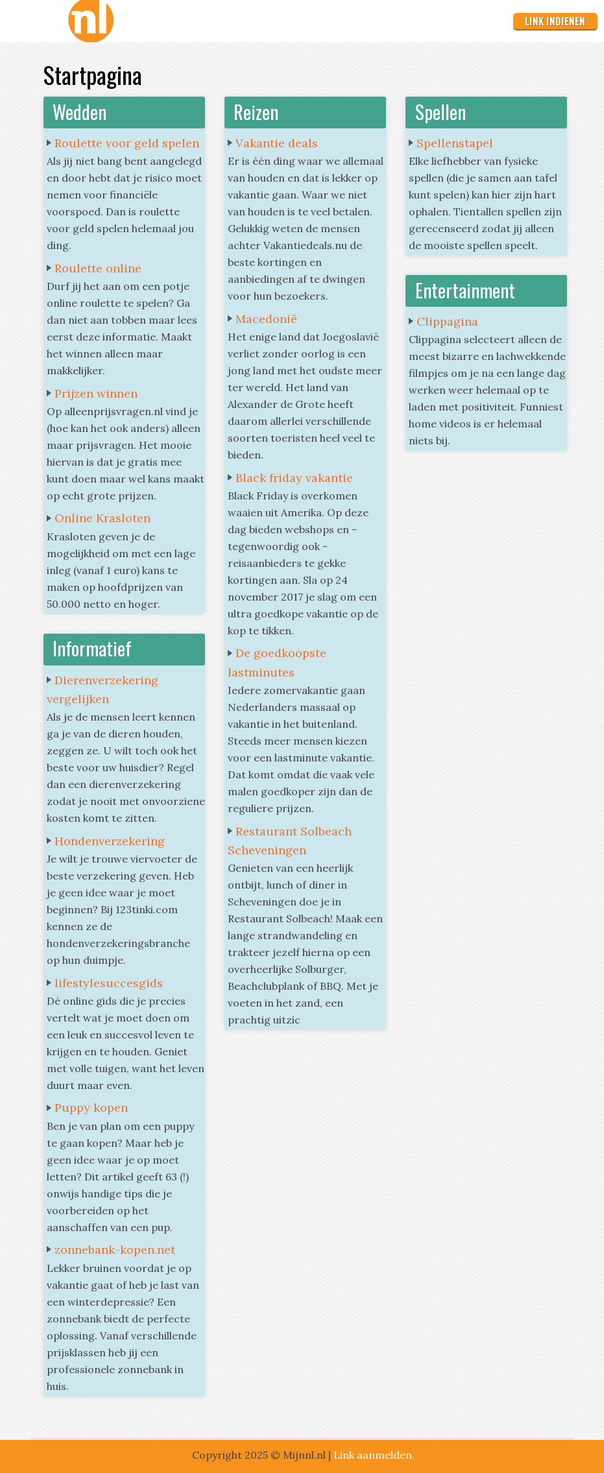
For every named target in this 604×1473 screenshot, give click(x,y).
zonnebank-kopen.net (114, 1249)
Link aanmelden (372, 1454)
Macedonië (266, 318)
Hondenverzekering (109, 840)
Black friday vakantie (294, 477)
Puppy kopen (91, 1107)
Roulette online (97, 268)
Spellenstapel (455, 143)
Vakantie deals (277, 143)
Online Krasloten (102, 517)
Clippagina (447, 321)
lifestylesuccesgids (108, 983)
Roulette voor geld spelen (126, 143)
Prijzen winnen (96, 393)
